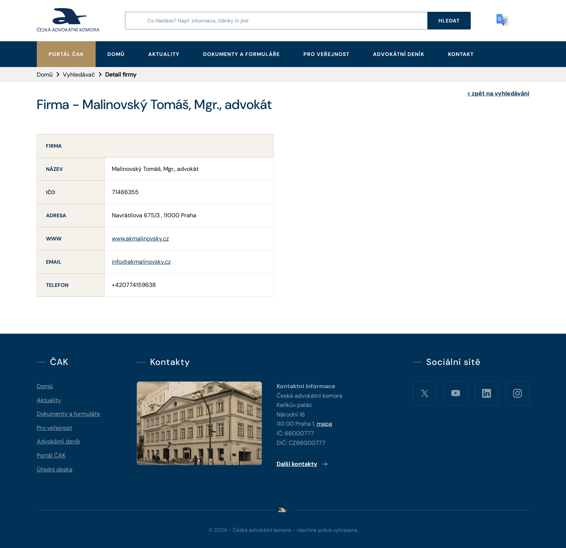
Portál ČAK (66, 54)
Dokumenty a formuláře (241, 54)
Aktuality (163, 54)
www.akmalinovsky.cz (140, 238)
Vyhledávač (79, 74)
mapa (324, 424)
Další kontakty (302, 464)
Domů (116, 54)
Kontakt (461, 54)
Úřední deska (54, 469)
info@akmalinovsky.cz (141, 262)
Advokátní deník (398, 54)
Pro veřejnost (326, 54)
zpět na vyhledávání (498, 93)
